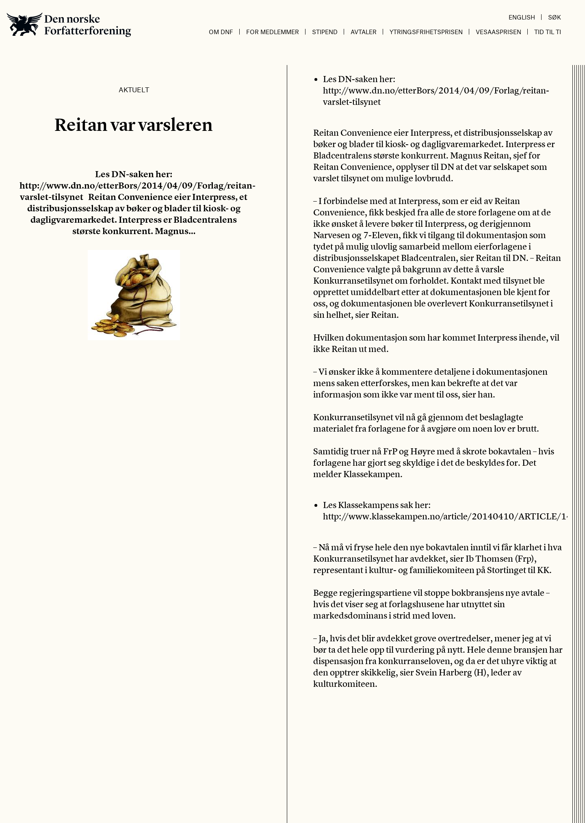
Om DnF (221, 31)
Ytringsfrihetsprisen (426, 31)
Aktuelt (134, 89)
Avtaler (364, 31)
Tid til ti (547, 31)
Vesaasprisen (498, 31)
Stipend (325, 31)
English (522, 17)
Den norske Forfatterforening (68, 24)
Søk (554, 17)
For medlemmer (272, 31)
